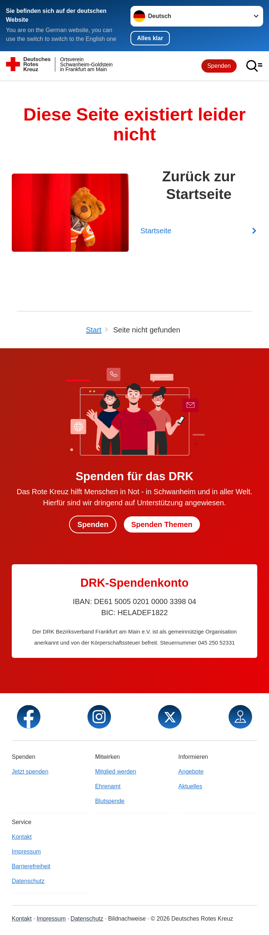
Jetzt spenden (30, 771)
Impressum (26, 851)
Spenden (219, 66)
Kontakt (22, 837)
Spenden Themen (162, 524)
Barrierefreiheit (31, 866)
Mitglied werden (115, 771)
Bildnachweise (127, 918)
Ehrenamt (108, 786)
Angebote (191, 771)
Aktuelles (190, 786)
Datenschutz (28, 881)
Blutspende (110, 801)
